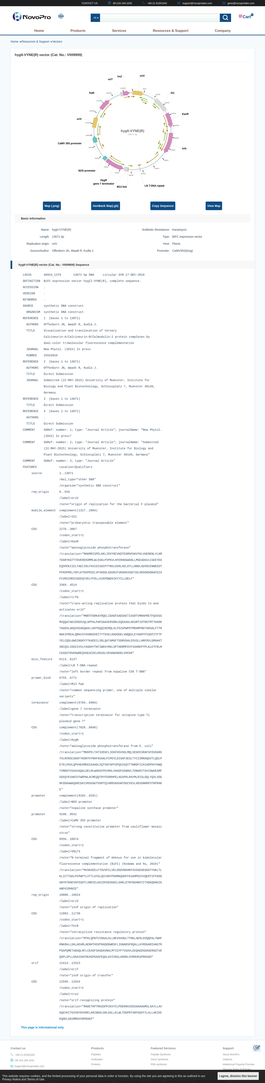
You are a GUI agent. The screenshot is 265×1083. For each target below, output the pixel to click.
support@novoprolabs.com (197, 3)
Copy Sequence (163, 206)
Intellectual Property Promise (238, 1064)
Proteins (95, 1064)
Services (119, 31)
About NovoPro (231, 1054)
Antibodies (97, 1059)
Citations (227, 1059)
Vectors (57, 41)
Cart (244, 16)
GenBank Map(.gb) (105, 206)
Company (223, 31)
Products (78, 31)
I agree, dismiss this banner (238, 1076)
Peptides (96, 1054)
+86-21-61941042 (157, 3)
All (94, 17)
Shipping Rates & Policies (237, 1069)
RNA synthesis (159, 1064)
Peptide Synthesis (161, 1054)
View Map (213, 206)
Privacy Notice (11, 1079)
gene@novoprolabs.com (241, 3)
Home (39, 31)
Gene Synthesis (159, 1059)
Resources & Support (170, 31)
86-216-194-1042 (122, 3)
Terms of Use (35, 1079)
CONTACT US (90, 3)
